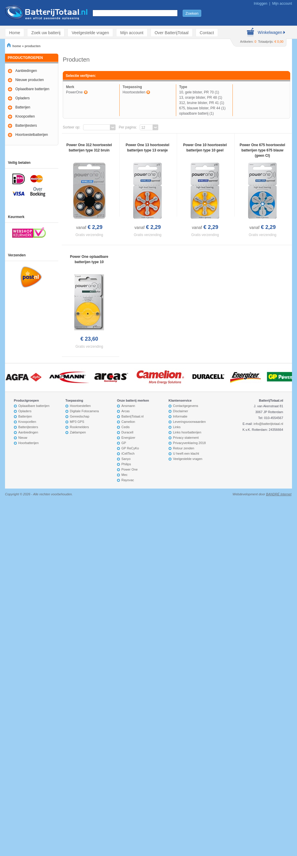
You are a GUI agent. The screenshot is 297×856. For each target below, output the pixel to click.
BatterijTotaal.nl (132, 416)
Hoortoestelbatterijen (31, 135)
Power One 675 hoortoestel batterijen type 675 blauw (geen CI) (262, 150)
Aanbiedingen (26, 71)
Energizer (128, 437)
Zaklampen (78, 432)
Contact (207, 32)
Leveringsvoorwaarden (189, 421)
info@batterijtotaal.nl (268, 423)
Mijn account (282, 3)
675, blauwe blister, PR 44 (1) (202, 108)
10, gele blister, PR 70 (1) (199, 92)
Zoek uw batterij (46, 32)
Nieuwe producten (29, 80)
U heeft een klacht (186, 453)
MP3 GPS (77, 421)
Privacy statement (186, 437)
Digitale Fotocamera (84, 411)
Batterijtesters (26, 125)
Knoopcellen (25, 116)
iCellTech (128, 453)
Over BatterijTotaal (172, 32)
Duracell (127, 432)
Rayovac (127, 480)
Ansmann (128, 406)
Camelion (128, 421)
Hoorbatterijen (28, 443)
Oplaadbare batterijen (32, 89)
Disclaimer (180, 411)
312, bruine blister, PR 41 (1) (201, 103)
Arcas (125, 411)
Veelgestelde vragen (90, 32)
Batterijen (22, 107)
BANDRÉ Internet (278, 494)
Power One (129, 469)
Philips (126, 464)
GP (123, 443)
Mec (124, 474)
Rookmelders (79, 427)
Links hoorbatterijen (187, 432)
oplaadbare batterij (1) (196, 113)
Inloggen (260, 3)
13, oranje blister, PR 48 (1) (200, 97)
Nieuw (22, 437)
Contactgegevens (185, 406)
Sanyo (126, 459)
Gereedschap (79, 416)
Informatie (180, 416)
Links (177, 427)
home (14, 46)
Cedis (125, 427)
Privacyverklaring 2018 (189, 443)
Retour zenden (183, 448)
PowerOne (74, 92)
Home (14, 32)
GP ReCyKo (130, 448)
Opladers (22, 98)
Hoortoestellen (134, 92)
